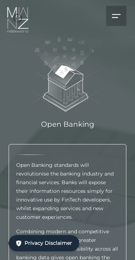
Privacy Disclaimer (44, 243)
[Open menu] (116, 16)
